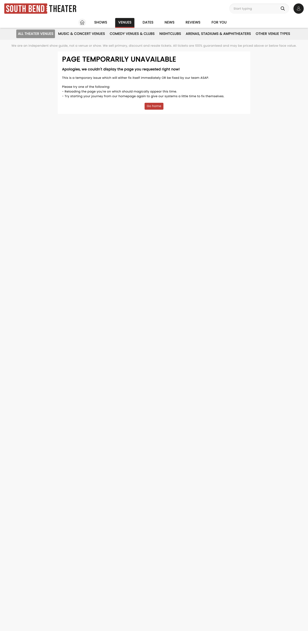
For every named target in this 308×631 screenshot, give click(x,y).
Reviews (193, 22)
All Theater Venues (35, 33)
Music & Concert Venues (81, 33)
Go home (154, 106)
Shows (100, 22)
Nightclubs (170, 33)
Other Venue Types (273, 33)
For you (219, 22)
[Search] (283, 8)
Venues (125, 22)
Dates (147, 22)
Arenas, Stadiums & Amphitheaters (218, 33)
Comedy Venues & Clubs (132, 33)
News (169, 22)
